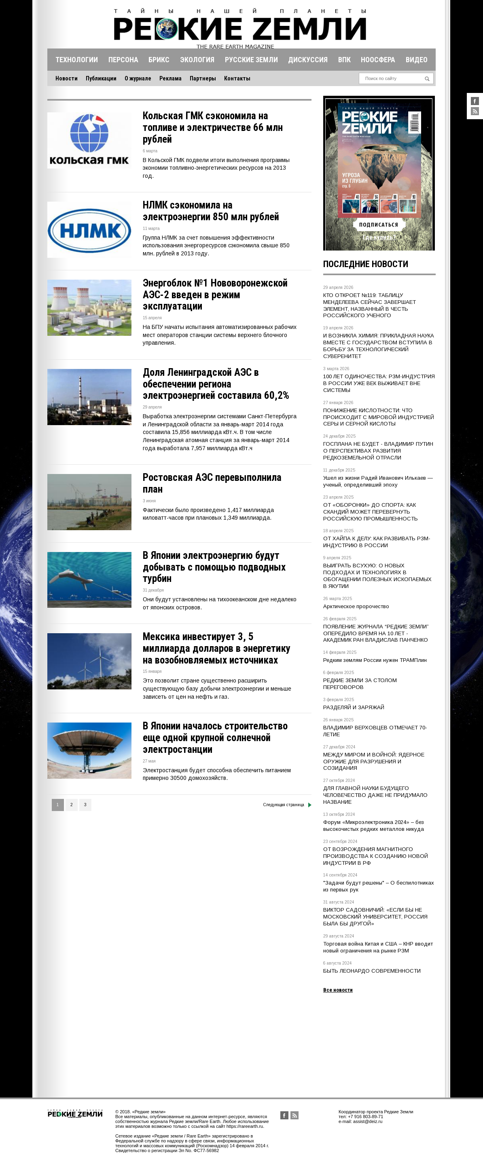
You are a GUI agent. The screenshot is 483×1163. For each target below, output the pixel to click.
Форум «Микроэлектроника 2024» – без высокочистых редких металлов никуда (373, 825)
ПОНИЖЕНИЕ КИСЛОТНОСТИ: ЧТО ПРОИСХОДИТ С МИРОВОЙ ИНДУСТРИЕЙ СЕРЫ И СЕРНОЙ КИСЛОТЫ (378, 417)
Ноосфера (378, 59)
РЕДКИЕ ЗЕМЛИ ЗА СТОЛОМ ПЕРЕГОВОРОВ (360, 683)
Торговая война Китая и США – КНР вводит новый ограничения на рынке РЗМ (378, 947)
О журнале (138, 78)
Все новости (338, 990)
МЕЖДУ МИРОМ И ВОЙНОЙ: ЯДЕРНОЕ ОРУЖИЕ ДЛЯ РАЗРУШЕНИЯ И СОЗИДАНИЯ (373, 761)
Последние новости (365, 264)
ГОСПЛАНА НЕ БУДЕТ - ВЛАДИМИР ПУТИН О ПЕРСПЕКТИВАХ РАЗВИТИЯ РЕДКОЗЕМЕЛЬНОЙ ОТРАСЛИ (378, 451)
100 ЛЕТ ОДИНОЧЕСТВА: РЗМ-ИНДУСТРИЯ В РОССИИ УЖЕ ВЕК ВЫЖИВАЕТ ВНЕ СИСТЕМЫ (379, 383)
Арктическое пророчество (356, 606)
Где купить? (379, 237)
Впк (344, 59)
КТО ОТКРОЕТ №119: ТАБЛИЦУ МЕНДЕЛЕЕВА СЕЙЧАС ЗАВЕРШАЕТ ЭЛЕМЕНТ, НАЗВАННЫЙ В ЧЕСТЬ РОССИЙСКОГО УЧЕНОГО (369, 305)
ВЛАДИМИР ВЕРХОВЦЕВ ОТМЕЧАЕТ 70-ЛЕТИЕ (375, 731)
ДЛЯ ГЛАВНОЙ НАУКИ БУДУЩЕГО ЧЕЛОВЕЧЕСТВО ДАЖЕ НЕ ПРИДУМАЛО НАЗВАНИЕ (375, 795)
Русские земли (251, 59)
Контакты (237, 78)
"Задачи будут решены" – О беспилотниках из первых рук (378, 886)
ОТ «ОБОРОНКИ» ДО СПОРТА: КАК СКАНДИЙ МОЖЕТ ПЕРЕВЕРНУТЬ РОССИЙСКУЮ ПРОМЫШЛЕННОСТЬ (370, 512)
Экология (197, 59)
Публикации (101, 78)
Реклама (170, 78)
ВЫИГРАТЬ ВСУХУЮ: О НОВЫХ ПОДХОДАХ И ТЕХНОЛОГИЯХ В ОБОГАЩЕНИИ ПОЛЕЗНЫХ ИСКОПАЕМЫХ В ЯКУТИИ (377, 576)
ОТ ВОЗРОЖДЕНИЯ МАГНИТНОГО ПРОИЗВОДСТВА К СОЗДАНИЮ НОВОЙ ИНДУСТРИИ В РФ (375, 856)
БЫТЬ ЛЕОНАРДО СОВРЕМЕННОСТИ (372, 971)
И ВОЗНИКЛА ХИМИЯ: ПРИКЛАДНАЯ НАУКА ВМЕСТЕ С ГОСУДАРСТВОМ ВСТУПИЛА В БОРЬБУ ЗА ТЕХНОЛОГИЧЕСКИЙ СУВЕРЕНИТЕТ (378, 346)
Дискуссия (308, 59)
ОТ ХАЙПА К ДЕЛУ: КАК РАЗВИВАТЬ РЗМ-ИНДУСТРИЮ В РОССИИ (376, 541)
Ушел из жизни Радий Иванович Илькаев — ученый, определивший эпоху (378, 481)
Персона (123, 59)
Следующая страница (287, 805)
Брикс (158, 59)
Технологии (76, 59)
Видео (417, 59)
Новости (66, 78)
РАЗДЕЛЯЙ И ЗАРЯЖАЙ (353, 707)
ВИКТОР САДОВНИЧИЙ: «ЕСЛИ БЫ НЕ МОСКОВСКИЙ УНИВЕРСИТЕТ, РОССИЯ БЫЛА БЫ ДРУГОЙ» (375, 917)
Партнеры (203, 78)
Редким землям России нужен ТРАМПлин (375, 660)
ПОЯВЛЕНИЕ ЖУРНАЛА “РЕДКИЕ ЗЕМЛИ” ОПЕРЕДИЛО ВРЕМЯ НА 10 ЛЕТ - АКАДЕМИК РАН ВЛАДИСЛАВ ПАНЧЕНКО (376, 633)
